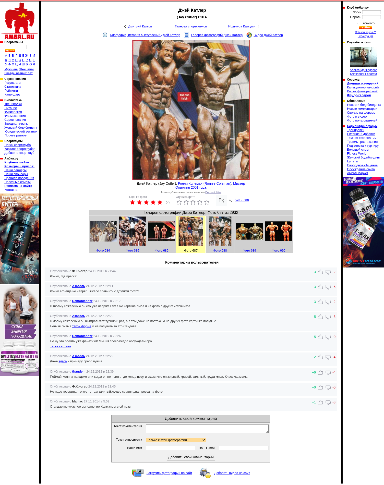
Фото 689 (249, 250)
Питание (10, 108)
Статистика (12, 86)
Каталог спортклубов (19, 149)
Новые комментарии (362, 108)
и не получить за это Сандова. (114, 326)
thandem (78, 371)
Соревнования (15, 119)
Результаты (12, 83)
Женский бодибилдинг (20, 127)
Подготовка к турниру (363, 145)
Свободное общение (362, 165)
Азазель (78, 286)
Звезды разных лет (18, 73)
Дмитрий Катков (140, 26)
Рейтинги (11, 90)
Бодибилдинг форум (362, 126)
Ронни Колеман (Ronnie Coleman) (204, 183)
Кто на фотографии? (362, 91)
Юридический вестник (20, 131)
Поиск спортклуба (17, 145)
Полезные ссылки (17, 182)
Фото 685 (132, 250)
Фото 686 (161, 250)
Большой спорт (358, 149)
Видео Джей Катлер (268, 35)
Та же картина (60, 346)
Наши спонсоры (16, 174)
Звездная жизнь (16, 123)
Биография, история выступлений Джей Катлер (145, 35)
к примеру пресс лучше (84, 361)
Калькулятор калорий (363, 87)
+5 (314, 337)
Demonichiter (213, 192)
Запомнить (368, 23)
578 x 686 (242, 200)
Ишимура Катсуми (241, 26)
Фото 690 (278, 250)
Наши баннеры (15, 170)
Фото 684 (103, 250)
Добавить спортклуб (19, 153)
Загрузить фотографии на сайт (169, 474)
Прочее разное (15, 135)
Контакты (11, 190)
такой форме (81, 326)
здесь (63, 361)
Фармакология (15, 116)
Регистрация (365, 36)
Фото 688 (220, 250)
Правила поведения (19, 178)
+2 (314, 357)
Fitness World (356, 153)
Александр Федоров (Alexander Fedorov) (363, 61)
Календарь (12, 94)
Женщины (26, 69)
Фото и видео (357, 116)
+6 (314, 372)
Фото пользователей (362, 120)
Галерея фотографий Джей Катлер (217, 35)
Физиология (13, 112)
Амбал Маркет (357, 173)
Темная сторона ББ (361, 138)
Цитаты (352, 161)
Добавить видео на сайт (232, 474)
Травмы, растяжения (362, 142)
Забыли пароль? (365, 32)
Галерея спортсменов (191, 26)
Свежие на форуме (361, 112)
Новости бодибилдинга (364, 105)
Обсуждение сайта (361, 169)
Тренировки (13, 104)
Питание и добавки (361, 134)
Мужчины (11, 69)
